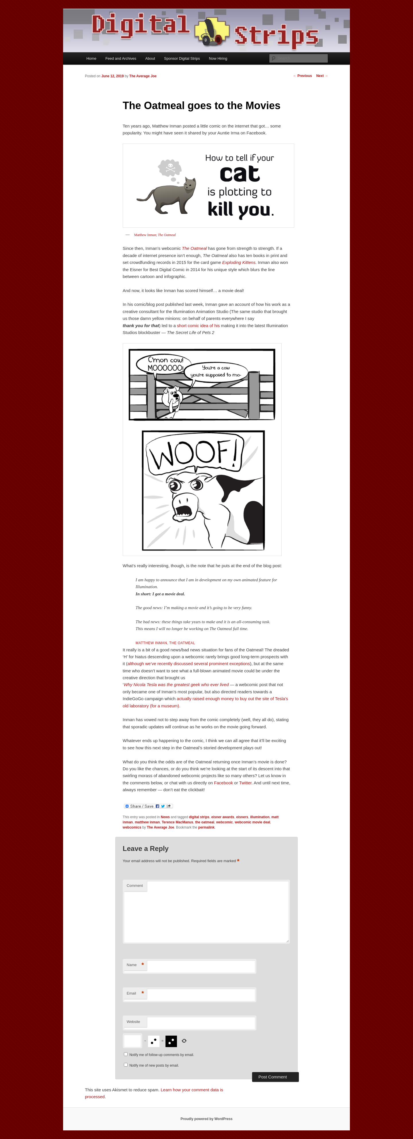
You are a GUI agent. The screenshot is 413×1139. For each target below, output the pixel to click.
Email (135, 993)
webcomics (132, 827)
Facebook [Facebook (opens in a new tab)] (223, 782)
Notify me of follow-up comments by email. (161, 1055)
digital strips (199, 817)
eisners (242, 817)
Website (133, 1022)
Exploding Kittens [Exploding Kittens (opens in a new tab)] (239, 262)
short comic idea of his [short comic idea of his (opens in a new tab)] (198, 325)
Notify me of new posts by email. (154, 1065)
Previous (302, 76)
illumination (259, 817)
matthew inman (147, 822)
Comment (135, 885)
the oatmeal (204, 822)
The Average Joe (143, 76)
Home (91, 58)
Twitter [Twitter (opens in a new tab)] (245, 782)
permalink (206, 827)
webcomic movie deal (252, 822)
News (165, 817)
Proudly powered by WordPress (206, 1119)
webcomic (224, 822)
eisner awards (222, 817)
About (150, 58)
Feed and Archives (120, 58)
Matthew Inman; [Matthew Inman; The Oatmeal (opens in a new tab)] (146, 235)
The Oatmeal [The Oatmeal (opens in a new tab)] (194, 248)
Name (135, 965)
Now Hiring (218, 58)
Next (322, 76)
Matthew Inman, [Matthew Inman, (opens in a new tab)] (165, 643)
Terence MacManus (177, 822)
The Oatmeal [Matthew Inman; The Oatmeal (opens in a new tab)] (167, 235)
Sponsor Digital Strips (182, 58)
